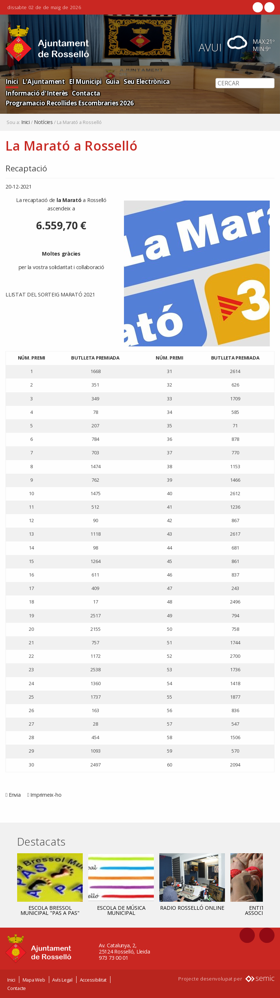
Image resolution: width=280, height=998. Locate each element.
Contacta (84, 93)
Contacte (16, 988)
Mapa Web (34, 979)
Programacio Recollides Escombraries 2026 (68, 102)
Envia (15, 794)
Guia (110, 81)
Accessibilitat (93, 979)
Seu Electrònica (143, 81)
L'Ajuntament (42, 81)
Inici (11, 81)
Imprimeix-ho (45, 794)
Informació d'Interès (35, 93)
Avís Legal (62, 979)
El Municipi (83, 81)
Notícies (43, 122)
